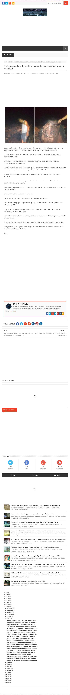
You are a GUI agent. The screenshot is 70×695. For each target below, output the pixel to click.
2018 (7, 606)
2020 (7, 602)
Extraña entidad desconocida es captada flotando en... (22, 644)
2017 (7, 674)
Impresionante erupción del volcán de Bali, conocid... (21, 658)
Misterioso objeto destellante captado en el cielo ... (21, 652)
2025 (7, 592)
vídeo (12, 62)
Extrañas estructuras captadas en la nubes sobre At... (21, 632)
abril (8, 666)
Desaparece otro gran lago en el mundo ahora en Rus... (22, 622)
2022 (7, 598)
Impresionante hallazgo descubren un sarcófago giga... (22, 656)
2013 (7, 682)
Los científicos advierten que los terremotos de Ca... (21, 624)
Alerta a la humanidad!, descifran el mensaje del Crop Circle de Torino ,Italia (35, 505)
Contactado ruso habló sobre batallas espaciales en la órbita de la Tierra (34, 522)
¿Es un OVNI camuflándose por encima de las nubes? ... (22, 646)
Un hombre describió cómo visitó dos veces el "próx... (22, 630)
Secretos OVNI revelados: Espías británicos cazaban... (22, 660)
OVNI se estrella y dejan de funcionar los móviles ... (21, 650)
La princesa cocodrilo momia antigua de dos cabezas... (22, 648)
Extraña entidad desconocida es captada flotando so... (22, 626)
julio (8, 618)
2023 (7, 596)
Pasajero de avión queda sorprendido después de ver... (22, 620)
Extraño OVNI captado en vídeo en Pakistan (19, 654)
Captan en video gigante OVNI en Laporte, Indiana (20, 640)
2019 (7, 604)
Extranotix (13, 311)
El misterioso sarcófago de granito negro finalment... (21, 636)
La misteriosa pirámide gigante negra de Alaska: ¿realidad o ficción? (32, 514)
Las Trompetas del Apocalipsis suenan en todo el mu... (22, 642)
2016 (7, 676)
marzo (8, 668)
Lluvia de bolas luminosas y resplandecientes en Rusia (28, 581)
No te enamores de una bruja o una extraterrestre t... (21, 638)
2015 (7, 678)
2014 (7, 680)
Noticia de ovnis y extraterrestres (44, 73)
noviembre (10, 610)
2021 (7, 600)
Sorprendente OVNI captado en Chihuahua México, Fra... (22, 628)
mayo (8, 664)
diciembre (9, 608)
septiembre (10, 614)
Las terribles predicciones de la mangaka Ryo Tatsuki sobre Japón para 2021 (35, 556)
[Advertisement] (35, 32)
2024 (7, 594)
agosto (9, 616)
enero (8, 672)
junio (8, 662)
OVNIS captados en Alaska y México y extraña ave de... (22, 634)
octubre (9, 612)
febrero (9, 670)
